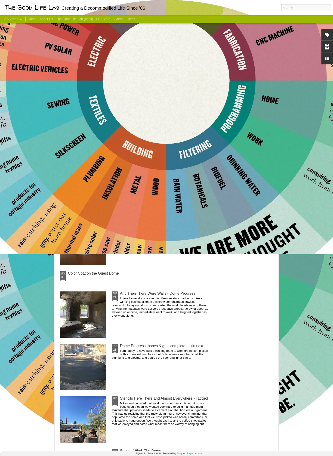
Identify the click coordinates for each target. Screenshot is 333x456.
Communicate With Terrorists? (138, 184)
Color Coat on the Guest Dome (93, 273)
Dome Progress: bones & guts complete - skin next (161, 346)
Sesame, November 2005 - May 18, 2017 (194, 184)
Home (32, 19)
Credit (130, 19)
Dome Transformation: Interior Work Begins (155, 221)
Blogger (181, 453)
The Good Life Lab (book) (74, 19)
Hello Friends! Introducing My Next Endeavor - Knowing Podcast (84, 188)
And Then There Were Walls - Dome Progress (157, 293)
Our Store (103, 19)
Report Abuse (194, 453)
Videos (118, 19)
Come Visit (241, 182)
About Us (46, 19)
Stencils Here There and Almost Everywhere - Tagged (164, 398)
